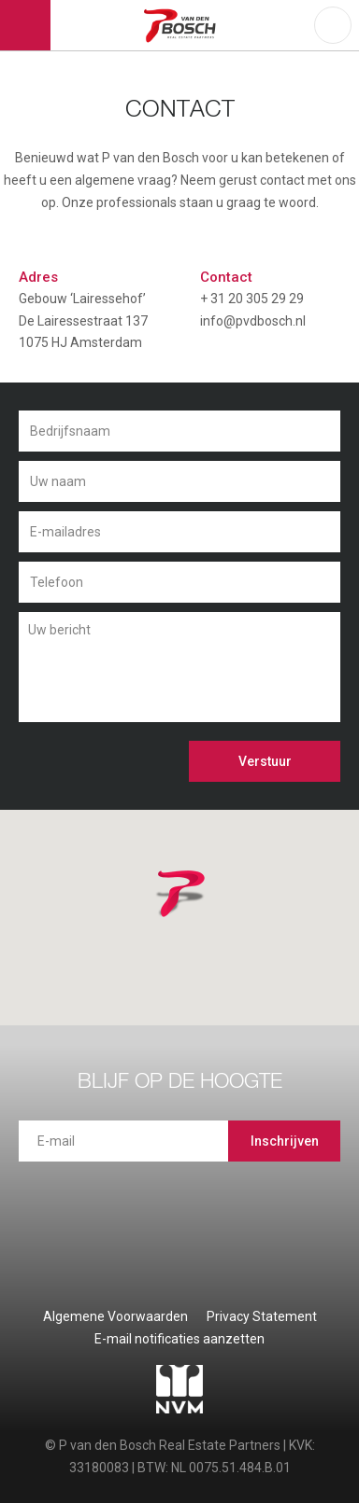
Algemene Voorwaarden (115, 1316)
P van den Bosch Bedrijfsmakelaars (182, 25)
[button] (204, 917)
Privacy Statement (262, 1316)
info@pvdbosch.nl (253, 320)
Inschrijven (285, 1141)
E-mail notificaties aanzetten (179, 1338)
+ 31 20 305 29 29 (252, 298)
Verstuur (265, 761)
